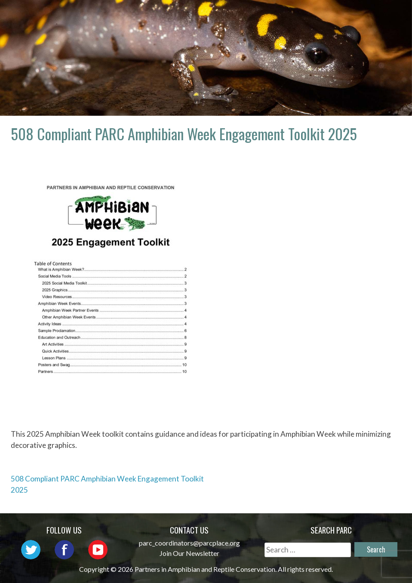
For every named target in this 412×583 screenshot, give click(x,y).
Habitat (278, 27)
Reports (326, 27)
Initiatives (369, 15)
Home (147, 15)
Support (375, 27)
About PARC (197, 15)
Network (256, 15)
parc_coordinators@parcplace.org (189, 543)
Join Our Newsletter (189, 553)
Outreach (309, 15)
